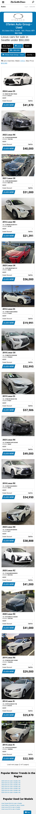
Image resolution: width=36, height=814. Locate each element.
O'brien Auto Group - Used (13, 55)
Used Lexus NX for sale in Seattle (10, 809)
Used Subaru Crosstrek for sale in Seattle (12, 805)
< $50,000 (15, 50)
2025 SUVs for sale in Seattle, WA (10, 781)
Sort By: (30, 55)
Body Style (7, 46)
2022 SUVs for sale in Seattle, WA (10, 786)
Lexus (18, 46)
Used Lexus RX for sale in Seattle (10, 807)
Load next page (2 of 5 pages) (18, 764)
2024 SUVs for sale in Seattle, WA (10, 783)
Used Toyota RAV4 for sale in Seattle (11, 803)
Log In (26, 6)
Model (27, 46)
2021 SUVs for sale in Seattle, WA (10, 788)
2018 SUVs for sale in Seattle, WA (10, 792)
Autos (3, 7)
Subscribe (32, 6)
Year (4, 50)
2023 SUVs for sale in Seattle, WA (10, 784)
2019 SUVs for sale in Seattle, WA (10, 790)
